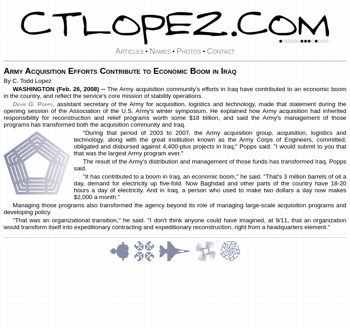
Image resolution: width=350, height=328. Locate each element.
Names (160, 51)
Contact (221, 51)
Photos (188, 51)
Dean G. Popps (33, 104)
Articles (129, 51)
